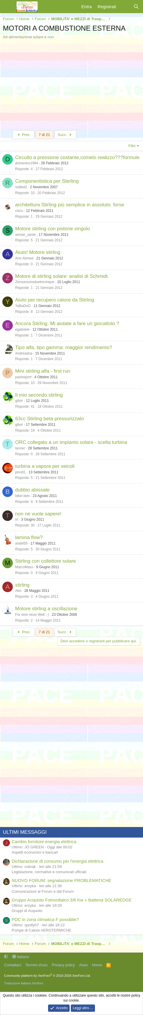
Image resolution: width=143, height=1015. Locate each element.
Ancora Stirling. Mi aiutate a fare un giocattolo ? (67, 323)
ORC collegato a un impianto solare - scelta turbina (71, 442)
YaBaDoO (23, 306)
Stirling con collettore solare (45, 561)
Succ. (65, 134)
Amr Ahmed (24, 258)
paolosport (23, 377)
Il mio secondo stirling (39, 395)
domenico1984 (26, 163)
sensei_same (25, 235)
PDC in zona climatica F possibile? (45, 919)
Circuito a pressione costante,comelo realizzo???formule (77, 157)
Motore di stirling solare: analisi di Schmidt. (62, 276)
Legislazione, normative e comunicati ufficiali (49, 872)
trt (16, 519)
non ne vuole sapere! (38, 514)
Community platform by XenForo (47, 975)
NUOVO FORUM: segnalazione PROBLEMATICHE (61, 880)
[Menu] (8, 7)
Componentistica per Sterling (47, 181)
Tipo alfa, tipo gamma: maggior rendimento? (63, 347)
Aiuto (83, 965)
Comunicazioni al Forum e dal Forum (43, 891)
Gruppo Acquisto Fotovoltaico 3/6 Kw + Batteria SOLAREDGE (72, 899)
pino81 (20, 472)
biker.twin (22, 496)
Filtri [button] (132, 146)
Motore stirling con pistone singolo (52, 228)
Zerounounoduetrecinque (34, 282)
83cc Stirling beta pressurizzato (49, 418)
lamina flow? (29, 537)
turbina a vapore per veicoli (45, 466)
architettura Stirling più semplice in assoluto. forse (69, 204)
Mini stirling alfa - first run (42, 371)
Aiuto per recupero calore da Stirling (54, 300)
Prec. (23, 134)
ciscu (19, 211)
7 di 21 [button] (44, 134)
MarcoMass (24, 567)
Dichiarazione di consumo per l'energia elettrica (57, 861)
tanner (20, 448)
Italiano (20, 957)
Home (97, 965)
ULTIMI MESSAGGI (25, 832)
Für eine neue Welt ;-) (32, 615)
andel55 (21, 543)
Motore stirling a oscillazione (46, 608)
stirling (22, 585)
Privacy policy (63, 965)
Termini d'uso (36, 965)
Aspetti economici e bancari (35, 852)
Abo (18, 591)
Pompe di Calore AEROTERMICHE (41, 930)
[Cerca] (136, 6)
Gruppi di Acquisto (27, 910)
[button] (6, 957)
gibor (19, 401)
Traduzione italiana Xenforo (23, 983)
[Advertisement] (71, 83)
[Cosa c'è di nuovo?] (124, 6)
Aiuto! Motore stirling (37, 252)
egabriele (22, 329)
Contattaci (12, 965)
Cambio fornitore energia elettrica (44, 841)
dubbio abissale (32, 490)
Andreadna (23, 353)
